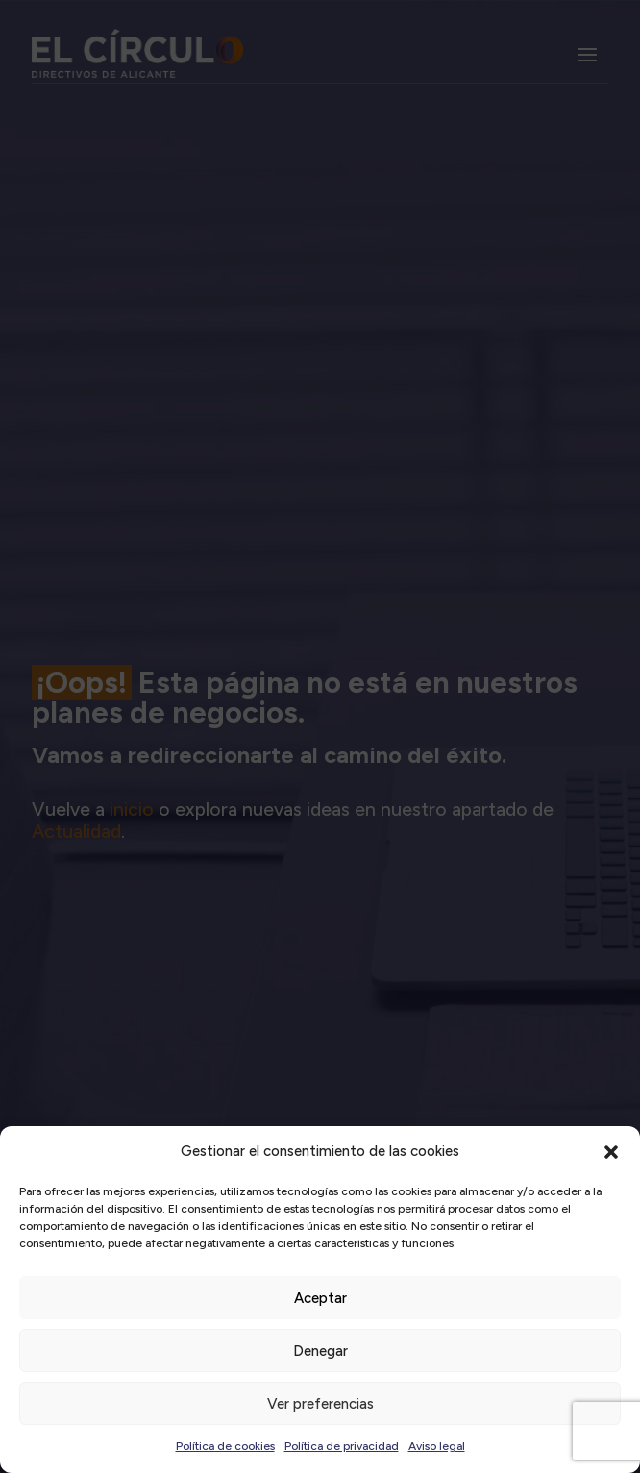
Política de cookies (225, 1446)
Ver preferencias (320, 1403)
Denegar (320, 1351)
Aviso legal (436, 1446)
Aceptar (320, 1298)
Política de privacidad (341, 1446)
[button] (611, 1152)
